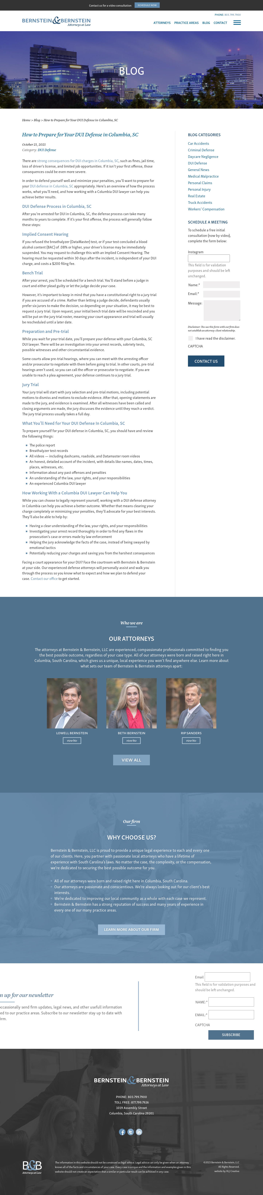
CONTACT (220, 22)
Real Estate (196, 195)
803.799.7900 (233, 14)
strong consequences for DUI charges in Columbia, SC (78, 160)
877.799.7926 (140, 1102)
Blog (37, 119)
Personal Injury (199, 189)
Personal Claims (200, 182)
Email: (193, 293)
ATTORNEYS (162, 22)
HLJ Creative (232, 1171)
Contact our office (44, 578)
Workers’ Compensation (206, 208)
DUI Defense (47, 149)
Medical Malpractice (203, 176)
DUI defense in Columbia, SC (51, 185)
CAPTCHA (195, 345)
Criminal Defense (201, 149)
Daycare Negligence (203, 156)
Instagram (195, 251)
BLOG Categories (204, 134)
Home (26, 119)
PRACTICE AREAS (186, 22)
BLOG (206, 22)
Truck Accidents (200, 202)
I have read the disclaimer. (215, 338)
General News (198, 169)
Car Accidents (198, 143)
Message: (195, 302)
